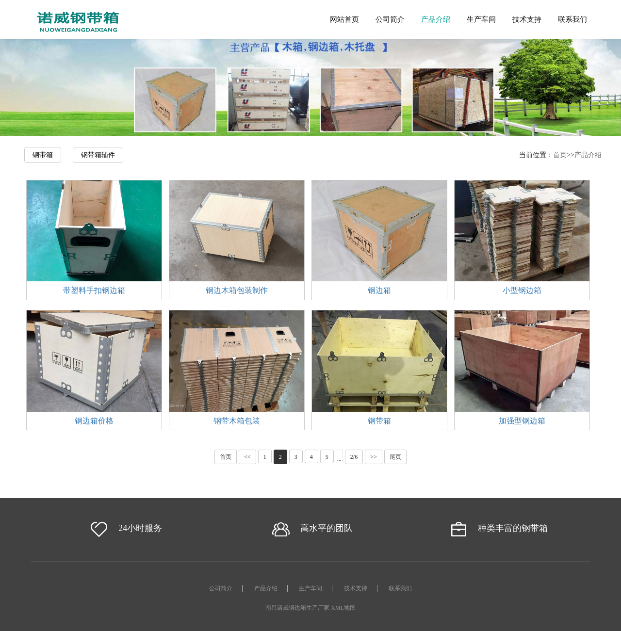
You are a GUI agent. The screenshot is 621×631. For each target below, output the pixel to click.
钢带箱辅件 (98, 155)
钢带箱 (43, 155)
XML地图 (343, 607)
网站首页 (344, 19)
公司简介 (390, 19)
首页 (560, 155)
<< (247, 456)
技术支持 (526, 19)
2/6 (354, 456)
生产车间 (481, 19)
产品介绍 (435, 19)
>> (373, 456)
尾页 (395, 456)
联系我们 (572, 19)
